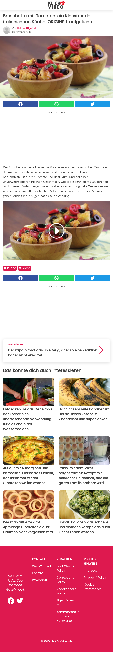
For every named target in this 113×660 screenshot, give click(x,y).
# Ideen (25, 268)
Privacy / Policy (95, 577)
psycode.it (39, 580)
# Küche (10, 268)
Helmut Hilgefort (26, 28)
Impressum (92, 571)
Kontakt (37, 573)
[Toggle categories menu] (5, 5)
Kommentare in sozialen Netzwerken (68, 616)
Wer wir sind (41, 566)
